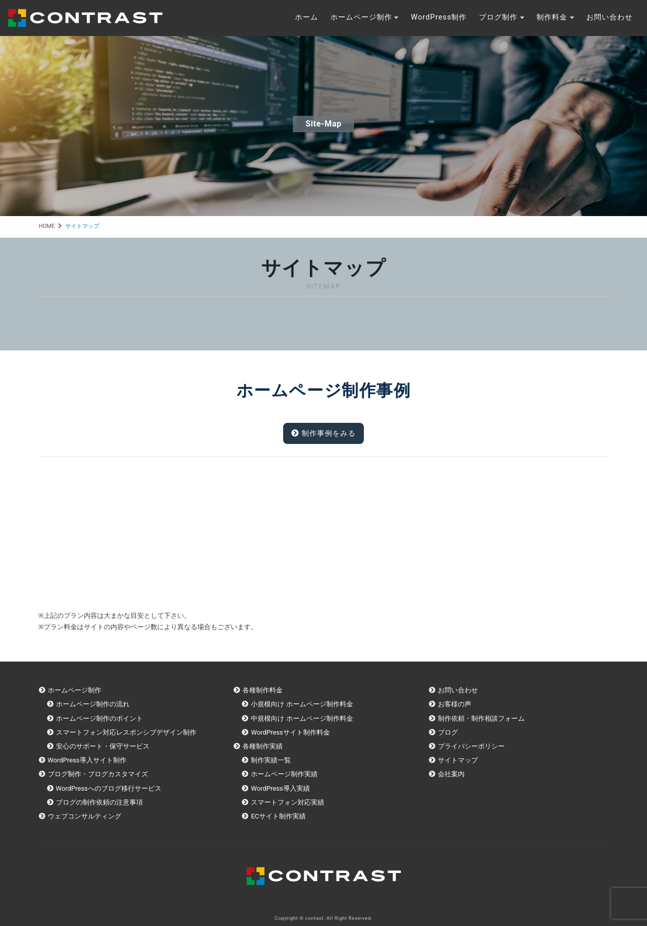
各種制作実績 (263, 746)
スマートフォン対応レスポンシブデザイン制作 (126, 732)
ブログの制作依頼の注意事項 (99, 802)
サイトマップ (458, 760)
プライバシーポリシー (471, 746)
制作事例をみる (323, 433)
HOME (47, 226)
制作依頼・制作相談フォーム (481, 718)
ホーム (306, 17)
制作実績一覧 (271, 760)
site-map (323, 124)
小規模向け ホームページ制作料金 (302, 704)
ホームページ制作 (361, 17)
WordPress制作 (439, 17)
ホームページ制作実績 (284, 774)
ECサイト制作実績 (278, 816)
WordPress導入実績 (280, 788)
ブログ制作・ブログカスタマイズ (98, 774)
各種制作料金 (263, 690)
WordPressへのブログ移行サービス (108, 788)
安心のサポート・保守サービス (103, 746)
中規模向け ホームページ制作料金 (302, 718)
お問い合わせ (609, 17)
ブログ (448, 732)
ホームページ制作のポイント (99, 718)
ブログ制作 (498, 17)
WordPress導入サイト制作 (87, 760)
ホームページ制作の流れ (93, 704)
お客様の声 (454, 704)
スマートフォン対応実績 (287, 802)
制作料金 (552, 17)
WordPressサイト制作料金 (290, 732)
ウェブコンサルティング (84, 816)
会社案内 (451, 774)
